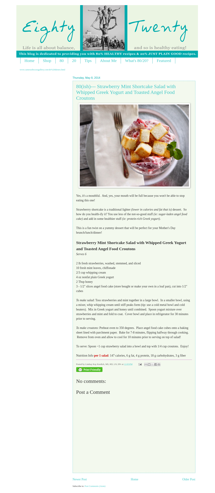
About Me (108, 60)
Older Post (188, 479)
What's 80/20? (136, 60)
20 (74, 60)
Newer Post (80, 479)
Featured (164, 60)
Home (30, 60)
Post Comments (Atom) (95, 486)
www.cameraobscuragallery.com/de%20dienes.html (42, 69)
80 (62, 60)
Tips (88, 60)
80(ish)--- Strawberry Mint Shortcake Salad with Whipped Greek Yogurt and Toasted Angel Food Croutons (126, 92)
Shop (47, 60)
